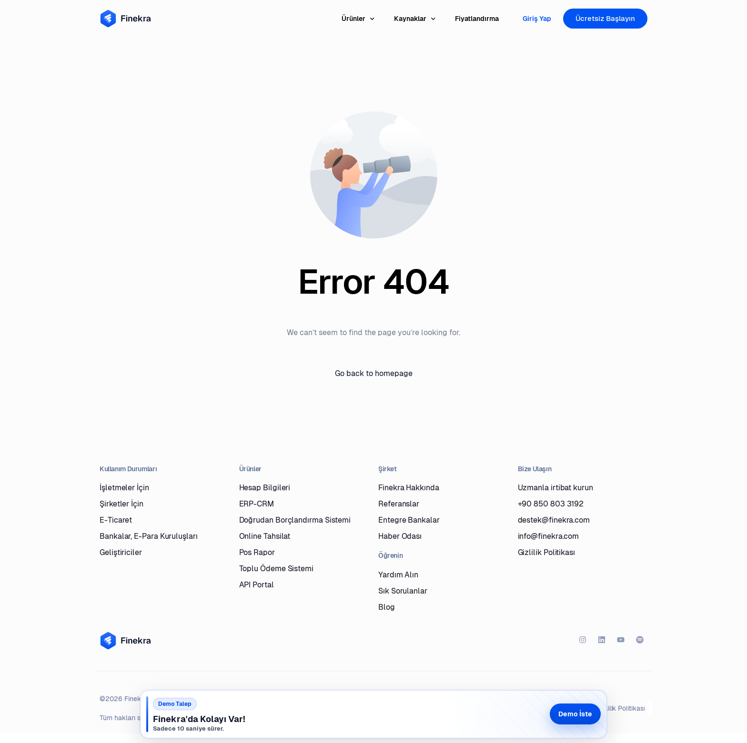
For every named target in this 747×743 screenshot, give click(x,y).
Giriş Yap (537, 18)
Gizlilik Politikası (620, 708)
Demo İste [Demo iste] (575, 714)
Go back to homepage (374, 373)
